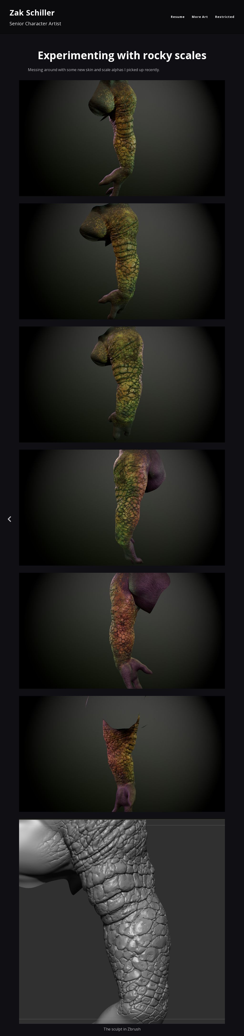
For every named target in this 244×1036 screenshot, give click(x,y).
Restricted (224, 17)
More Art (200, 17)
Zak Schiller (32, 12)
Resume (178, 17)
